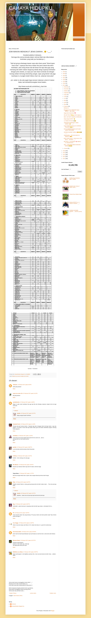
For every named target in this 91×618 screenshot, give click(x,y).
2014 (64, 154)
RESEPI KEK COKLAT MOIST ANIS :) (74, 187)
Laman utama (33, 593)
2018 (64, 83)
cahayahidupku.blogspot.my (18, 606)
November (66, 88)
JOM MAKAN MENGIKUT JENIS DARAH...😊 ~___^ (71, 123)
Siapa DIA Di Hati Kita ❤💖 (70, 113)
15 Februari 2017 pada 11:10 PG (28, 424)
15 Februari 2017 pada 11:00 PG (27, 402)
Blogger (52, 610)
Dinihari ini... (66, 108)
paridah (14, 447)
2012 (64, 158)
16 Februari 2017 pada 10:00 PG (29, 531)
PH (13, 512)
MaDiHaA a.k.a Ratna (18, 552)
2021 (64, 77)
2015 (64, 152)
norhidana (15, 435)
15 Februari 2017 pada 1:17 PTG (26, 473)
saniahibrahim (16, 402)
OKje (14, 482)
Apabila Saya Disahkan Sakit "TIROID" (74, 179)
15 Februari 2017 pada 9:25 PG (24, 384)
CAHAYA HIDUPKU (30, 8)
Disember (66, 87)
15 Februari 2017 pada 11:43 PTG (26, 523)
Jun (65, 98)
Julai (65, 96)
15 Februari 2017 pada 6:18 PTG (22, 504)
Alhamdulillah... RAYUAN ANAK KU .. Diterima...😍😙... (72, 136)
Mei (65, 100)
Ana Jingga (15, 523)
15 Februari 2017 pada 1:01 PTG (24, 455)
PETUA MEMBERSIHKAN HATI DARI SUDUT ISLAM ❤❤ (72, 129)
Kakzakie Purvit (16, 424)
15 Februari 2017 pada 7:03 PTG (22, 512)
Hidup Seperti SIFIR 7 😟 (69, 119)
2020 (64, 79)
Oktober (66, 90)
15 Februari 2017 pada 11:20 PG (25, 435)
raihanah (15, 384)
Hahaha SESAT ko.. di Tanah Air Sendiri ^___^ (74, 203)
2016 (64, 150)
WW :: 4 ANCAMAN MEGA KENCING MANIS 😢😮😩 (72, 145)
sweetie (18, 413)
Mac (65, 104)
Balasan (16, 410)
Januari (66, 148)
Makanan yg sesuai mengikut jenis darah (20, 376)
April (65, 102)
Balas (14, 388)
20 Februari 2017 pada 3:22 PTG (28, 493)
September (66, 92)
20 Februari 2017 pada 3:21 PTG (28, 413)
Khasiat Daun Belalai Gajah (75, 194)
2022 (64, 75)
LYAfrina (15, 455)
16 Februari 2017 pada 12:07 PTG (28, 540)
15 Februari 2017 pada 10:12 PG (30, 393)
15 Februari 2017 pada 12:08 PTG (24, 447)
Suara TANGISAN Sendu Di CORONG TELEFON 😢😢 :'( (72, 126)
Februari (66, 106)
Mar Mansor (15, 464)
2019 (64, 81)
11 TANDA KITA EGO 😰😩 (70, 120)
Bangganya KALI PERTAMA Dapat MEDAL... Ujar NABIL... (71, 110)
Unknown (14, 604)
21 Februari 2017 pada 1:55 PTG (30, 552)
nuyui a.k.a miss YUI (17, 393)
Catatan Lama (53, 593)
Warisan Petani (16, 540)
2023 (64, 73)
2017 (64, 85)
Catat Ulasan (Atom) (17, 595)
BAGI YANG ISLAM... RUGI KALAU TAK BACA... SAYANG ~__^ (73, 139)
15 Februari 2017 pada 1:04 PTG (26, 464)
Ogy (14, 504)
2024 (64, 71)
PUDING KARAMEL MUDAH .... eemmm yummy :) (75, 211)
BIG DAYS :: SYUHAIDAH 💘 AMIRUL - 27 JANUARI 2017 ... (73, 142)
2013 (64, 156)
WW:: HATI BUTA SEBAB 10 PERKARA (73, 117)
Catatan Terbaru (12, 593)
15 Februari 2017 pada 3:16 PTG (23, 482)
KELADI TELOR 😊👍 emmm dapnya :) (73, 115)
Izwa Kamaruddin (17, 531)
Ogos (65, 94)
